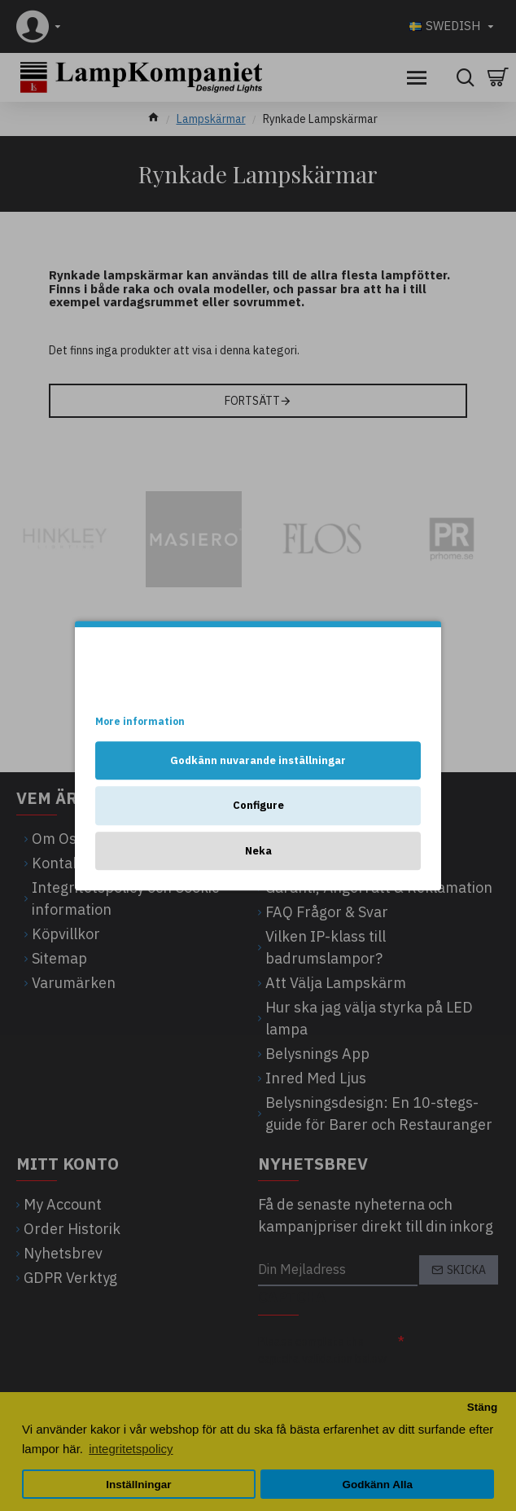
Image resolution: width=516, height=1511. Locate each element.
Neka (258, 851)
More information (140, 721)
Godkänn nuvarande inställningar (258, 760)
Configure (258, 805)
